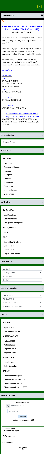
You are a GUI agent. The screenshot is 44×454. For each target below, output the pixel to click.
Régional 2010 (10, 349)
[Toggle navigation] (39, 6)
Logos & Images (11, 190)
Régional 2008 (10, 353)
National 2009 (10, 341)
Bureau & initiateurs (12, 167)
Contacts (8, 179)
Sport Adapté (9, 328)
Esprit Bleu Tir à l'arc (12, 242)
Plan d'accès (9, 186)
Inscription (8, 175)
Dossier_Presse (9, 142)
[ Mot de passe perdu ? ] (23, 420)
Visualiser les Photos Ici (22, 32)
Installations (9, 182)
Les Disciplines (10, 215)
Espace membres (22, 395)
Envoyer (23, 416)
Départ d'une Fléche (12, 253)
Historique (8, 163)
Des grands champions (13, 223)
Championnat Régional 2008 (16, 376)
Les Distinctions (10, 219)
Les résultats (9, 362)
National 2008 (10, 345)
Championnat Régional (13, 383)
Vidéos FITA (9, 246)
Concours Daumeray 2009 (15, 380)
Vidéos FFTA (9, 250)
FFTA (6, 232)
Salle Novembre (10, 366)
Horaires (7, 171)
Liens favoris (9, 194)
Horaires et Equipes (12, 331)
